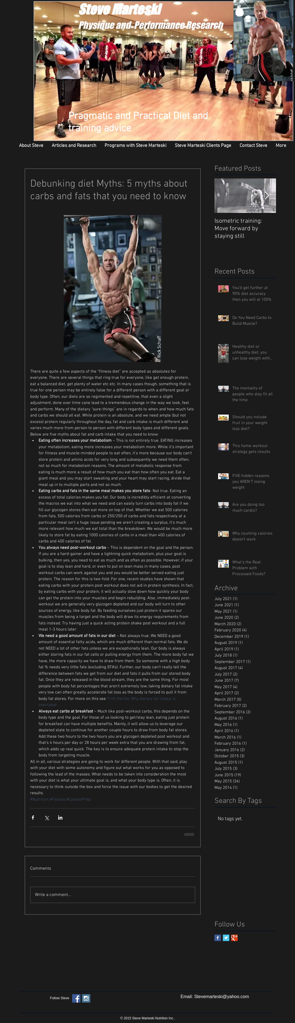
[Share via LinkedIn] (60, 817)
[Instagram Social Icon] (86, 998)
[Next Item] (267, 196)
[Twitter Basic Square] (226, 938)
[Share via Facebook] (33, 817)
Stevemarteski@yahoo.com (221, 996)
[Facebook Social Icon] (76, 998)
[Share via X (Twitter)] (46, 817)
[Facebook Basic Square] (217, 938)
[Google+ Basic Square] (234, 938)
